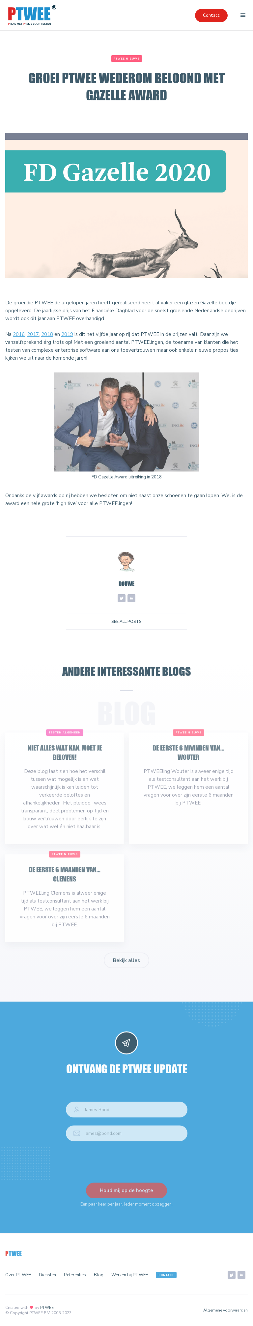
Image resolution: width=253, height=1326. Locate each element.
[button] (243, 15)
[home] (32, 15)
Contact (211, 15)
